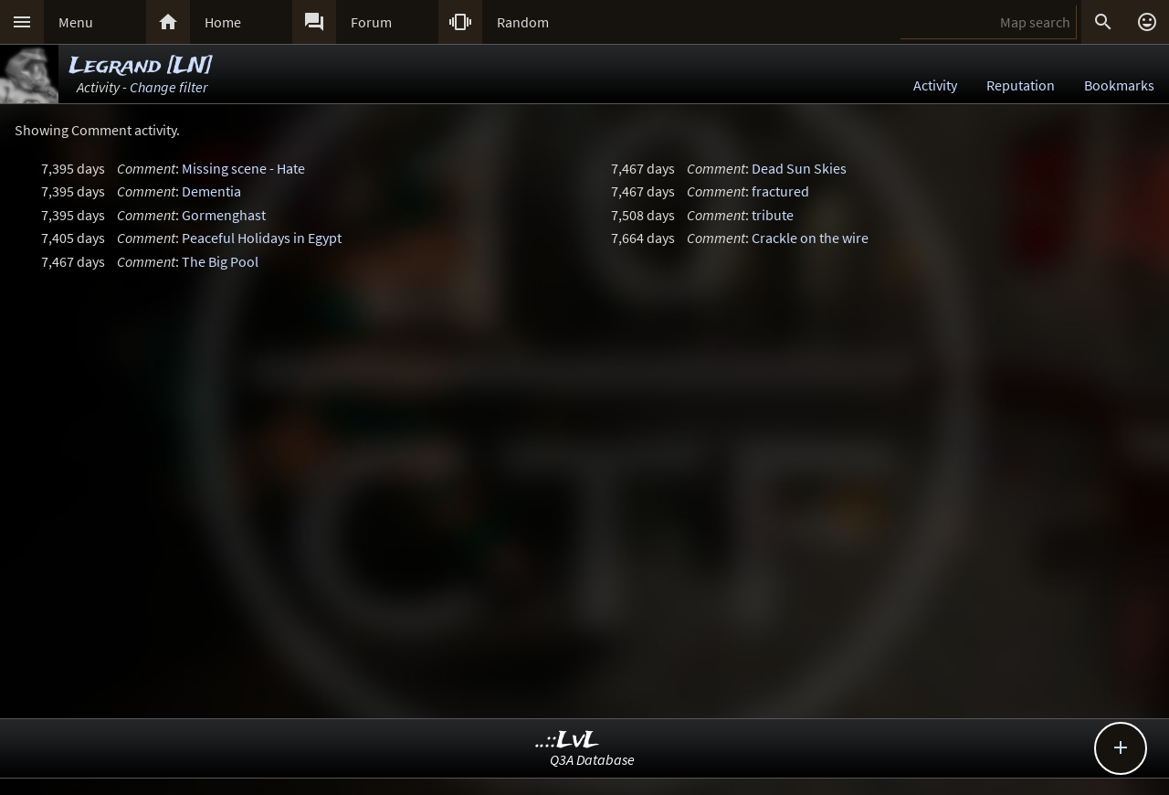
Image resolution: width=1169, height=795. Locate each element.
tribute (773, 215)
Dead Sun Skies (799, 168)
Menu (75, 22)
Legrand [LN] (141, 66)
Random (523, 22)
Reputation (1020, 85)
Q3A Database (592, 759)
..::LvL (567, 741)
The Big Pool (220, 261)
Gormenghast (224, 215)
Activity (935, 85)
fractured (780, 191)
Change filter (168, 87)
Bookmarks (1119, 85)
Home (223, 22)
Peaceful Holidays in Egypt (262, 237)
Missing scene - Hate (243, 168)
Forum (371, 22)
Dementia (211, 191)
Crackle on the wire (810, 237)
